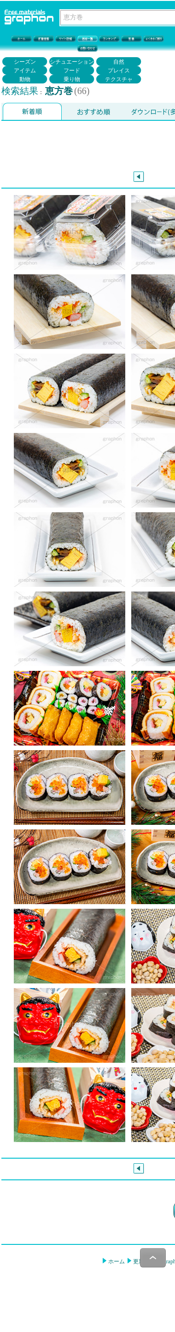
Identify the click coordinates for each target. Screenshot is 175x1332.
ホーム (116, 1261)
